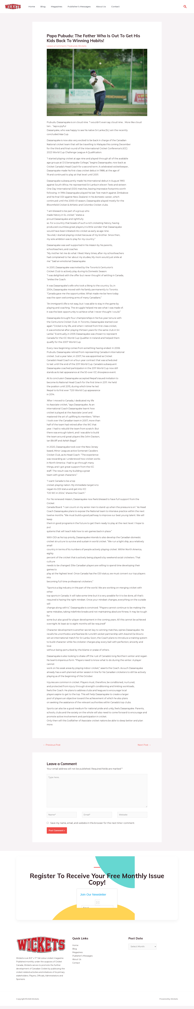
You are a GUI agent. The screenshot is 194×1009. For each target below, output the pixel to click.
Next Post (144, 745)
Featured (73, 46)
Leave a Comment (56, 46)
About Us (96, 6)
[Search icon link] (185, 7)
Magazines (54, 6)
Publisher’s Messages (75, 6)
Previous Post (52, 745)
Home (31, 6)
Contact (109, 6)
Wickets (83, 46)
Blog (41, 6)
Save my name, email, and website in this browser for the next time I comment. (92, 826)
